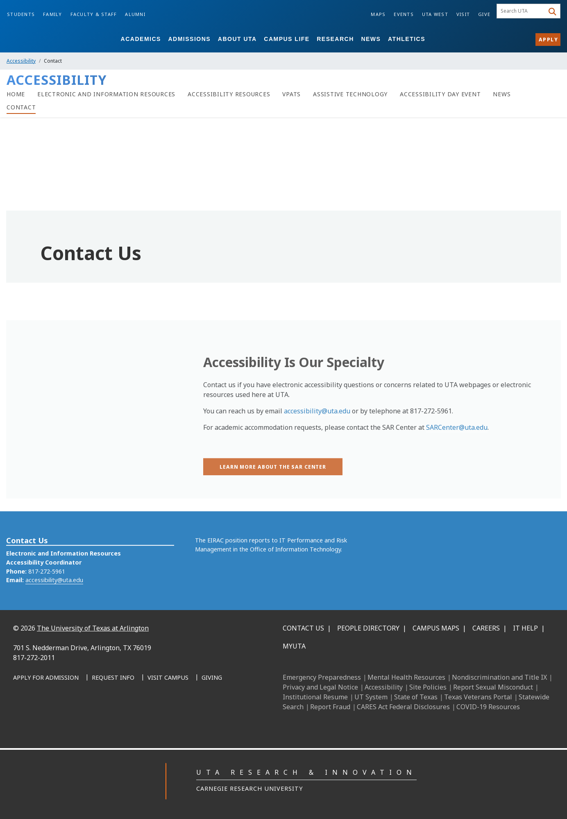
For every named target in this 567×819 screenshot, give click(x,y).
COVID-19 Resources (488, 706)
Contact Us (303, 628)
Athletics (406, 39)
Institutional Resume (315, 696)
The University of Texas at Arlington (93, 628)
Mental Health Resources (406, 677)
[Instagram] (58, 714)
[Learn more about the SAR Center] (272, 491)
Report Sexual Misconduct (493, 687)
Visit (463, 14)
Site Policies (428, 687)
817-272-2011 (34, 657)
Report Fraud (330, 706)
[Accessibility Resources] (229, 94)
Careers (486, 628)
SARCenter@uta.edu (457, 451)
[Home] (16, 94)
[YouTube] (94, 714)
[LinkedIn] (40, 714)
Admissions (189, 39)
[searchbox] (522, 11)
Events (404, 14)
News (371, 39)
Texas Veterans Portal (478, 696)
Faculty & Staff (93, 14)
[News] (501, 94)
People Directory (368, 628)
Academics (141, 39)
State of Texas (416, 696)
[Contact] (21, 107)
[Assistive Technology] (350, 94)
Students (21, 14)
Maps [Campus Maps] (378, 14)
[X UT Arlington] (76, 714)
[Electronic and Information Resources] (106, 94)
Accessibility (21, 60)
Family (52, 14)
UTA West (435, 14)
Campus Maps (436, 628)
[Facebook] (22, 714)
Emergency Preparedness (322, 677)
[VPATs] (291, 94)
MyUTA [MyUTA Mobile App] (294, 646)
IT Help (525, 628)
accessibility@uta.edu (317, 435)
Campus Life (286, 39)
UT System (371, 696)
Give (484, 14)
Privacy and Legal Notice (320, 687)
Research (335, 39)
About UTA (237, 39)
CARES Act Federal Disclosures (403, 706)
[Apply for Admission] (46, 678)
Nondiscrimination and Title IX (499, 677)
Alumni (135, 14)
